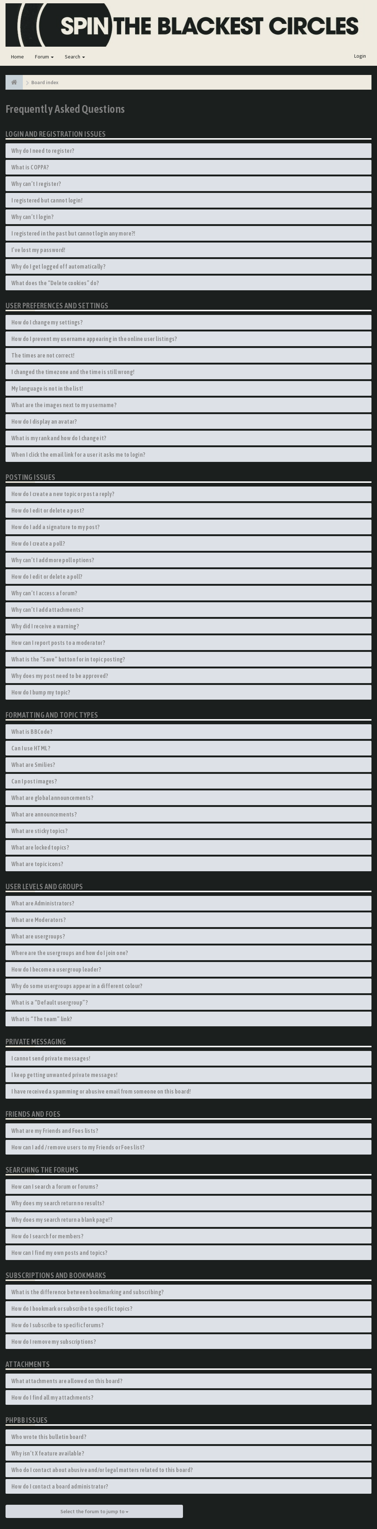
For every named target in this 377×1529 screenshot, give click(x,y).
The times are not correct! (42, 355)
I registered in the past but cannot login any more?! (73, 233)
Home (17, 56)
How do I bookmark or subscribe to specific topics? (71, 1308)
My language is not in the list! (47, 388)
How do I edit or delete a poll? (46, 576)
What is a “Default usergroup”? (49, 1002)
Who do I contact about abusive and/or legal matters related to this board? (102, 1470)
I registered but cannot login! (46, 200)
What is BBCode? (31, 731)
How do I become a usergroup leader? (56, 969)
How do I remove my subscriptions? (53, 1341)
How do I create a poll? (38, 543)
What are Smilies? (33, 764)
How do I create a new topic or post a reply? (62, 494)
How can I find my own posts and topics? (59, 1252)
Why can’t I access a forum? (44, 593)
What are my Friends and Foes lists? (54, 1130)
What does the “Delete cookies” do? (55, 283)
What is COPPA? (30, 167)
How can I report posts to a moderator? (58, 642)
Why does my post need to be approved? (59, 675)
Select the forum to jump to (94, 1511)
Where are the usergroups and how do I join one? (69, 953)
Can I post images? (34, 781)
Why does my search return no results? (58, 1203)
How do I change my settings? (46, 322)
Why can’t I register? (36, 183)
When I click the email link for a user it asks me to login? (78, 454)
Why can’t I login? (32, 216)
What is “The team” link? (41, 1019)
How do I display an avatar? (44, 421)
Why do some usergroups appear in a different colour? (76, 986)
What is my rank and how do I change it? (58, 438)
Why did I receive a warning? (45, 626)
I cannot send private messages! (50, 1058)
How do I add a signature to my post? (55, 527)
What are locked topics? (40, 847)
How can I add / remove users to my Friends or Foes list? (77, 1147)
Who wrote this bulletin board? (48, 1436)
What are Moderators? (38, 919)
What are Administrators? (42, 903)
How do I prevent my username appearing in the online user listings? (94, 338)
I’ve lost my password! (38, 250)
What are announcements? (44, 814)
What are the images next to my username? (63, 405)
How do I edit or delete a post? (47, 510)
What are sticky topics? (39, 831)
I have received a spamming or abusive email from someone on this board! (101, 1091)
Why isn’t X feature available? (47, 1453)
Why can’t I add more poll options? (52, 560)
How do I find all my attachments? (52, 1397)
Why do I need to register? (42, 150)
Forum (44, 56)
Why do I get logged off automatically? (58, 266)
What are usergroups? (38, 936)
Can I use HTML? (30, 748)
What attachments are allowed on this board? (66, 1381)
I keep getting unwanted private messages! (64, 1075)
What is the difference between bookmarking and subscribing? (87, 1292)
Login (360, 56)
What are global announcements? (52, 797)
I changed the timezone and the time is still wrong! (72, 372)
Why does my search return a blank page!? (61, 1219)
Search (75, 56)
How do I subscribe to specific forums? (57, 1325)
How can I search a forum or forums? (54, 1186)
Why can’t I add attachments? (47, 609)
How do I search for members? (47, 1236)
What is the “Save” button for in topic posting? (68, 659)
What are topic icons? (37, 864)
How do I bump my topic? (40, 692)
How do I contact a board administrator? (59, 1486)
